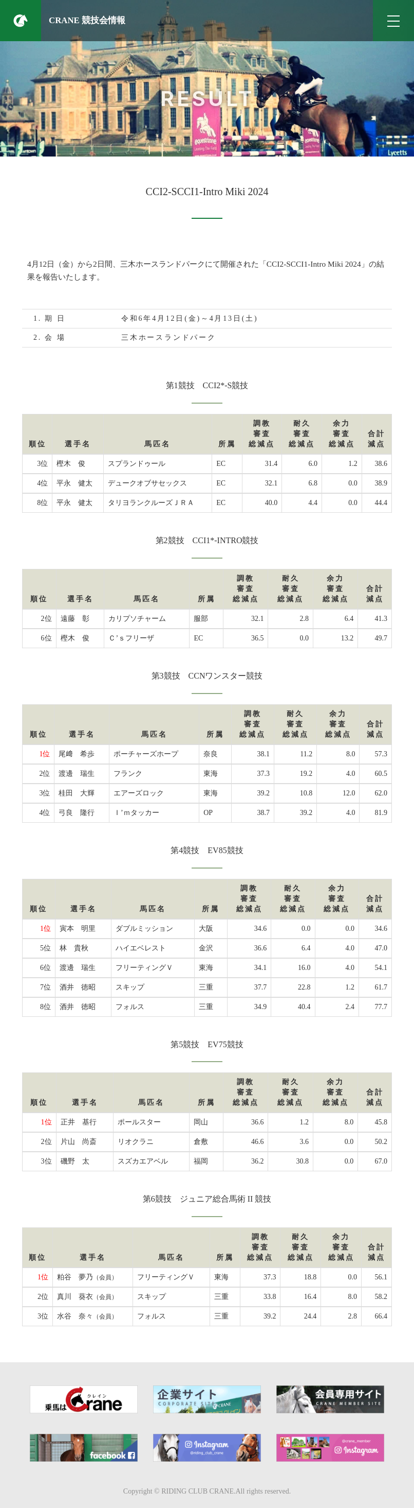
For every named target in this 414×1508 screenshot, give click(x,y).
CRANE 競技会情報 (87, 20)
